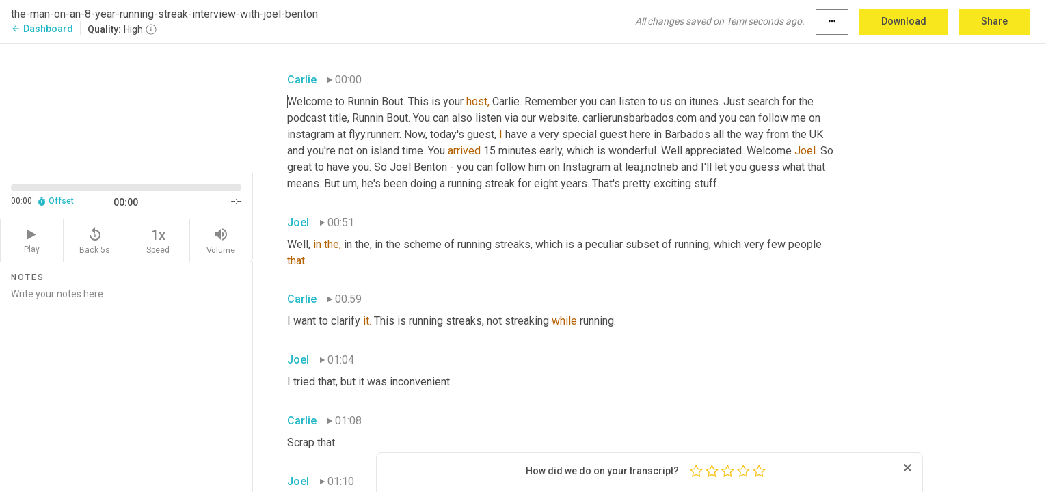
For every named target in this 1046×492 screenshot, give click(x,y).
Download (903, 21)
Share (994, 21)
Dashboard (42, 28)
